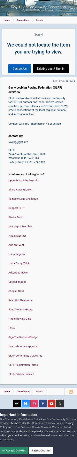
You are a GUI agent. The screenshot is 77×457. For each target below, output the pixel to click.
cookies (4, 431)
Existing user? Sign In (50, 68)
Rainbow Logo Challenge (23, 198)
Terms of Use (18, 423)
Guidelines (40, 419)
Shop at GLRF (16, 291)
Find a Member (17, 235)
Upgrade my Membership (23, 180)
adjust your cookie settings (16, 435)
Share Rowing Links (20, 189)
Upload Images (17, 281)
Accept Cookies (14, 450)
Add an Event (16, 244)
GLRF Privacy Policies (21, 374)
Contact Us (20, 68)
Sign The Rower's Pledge (22, 337)
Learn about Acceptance (22, 346)
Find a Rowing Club (19, 318)
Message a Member (20, 226)
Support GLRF (16, 208)
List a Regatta (16, 254)
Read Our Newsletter (20, 300)
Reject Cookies (41, 450)
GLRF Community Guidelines (25, 355)
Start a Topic (15, 217)
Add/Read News (18, 272)
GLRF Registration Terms (23, 364)
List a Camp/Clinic (19, 263)
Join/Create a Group (20, 309)
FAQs (11, 327)
